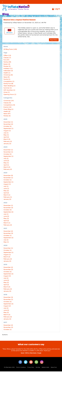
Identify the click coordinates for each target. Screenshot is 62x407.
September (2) (8, 212)
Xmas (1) (7, 92)
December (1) (8, 122)
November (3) (8, 207)
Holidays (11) (8, 68)
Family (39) (7, 62)
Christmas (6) (8, 75)
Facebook (54, 2)
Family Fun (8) (8, 83)
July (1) (6, 133)
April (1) (6, 165)
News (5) (7, 77)
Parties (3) (7, 66)
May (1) (6, 135)
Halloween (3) (8, 71)
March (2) (7, 167)
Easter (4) (7, 64)
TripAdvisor (36, 362)
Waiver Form (54, 367)
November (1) (8, 152)
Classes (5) (7, 103)
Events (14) (7, 107)
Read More (54, 40)
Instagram (42, 362)
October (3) (7, 210)
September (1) (8, 128)
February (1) (8, 197)
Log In (56, 9)
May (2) (6, 191)
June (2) (6, 160)
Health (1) (7, 73)
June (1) (6, 188)
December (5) (8, 175)
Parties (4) (7, 116)
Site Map (38, 367)
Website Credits (45, 367)
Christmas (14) (9, 100)
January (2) (7, 143)
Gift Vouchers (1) (9, 90)
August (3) (7, 276)
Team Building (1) (9, 86)
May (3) (6, 218)
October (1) (7, 180)
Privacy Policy (30, 367)
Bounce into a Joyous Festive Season (20, 19)
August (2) (7, 306)
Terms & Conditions (21, 367)
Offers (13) (7, 55)
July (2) (6, 158)
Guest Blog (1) (8, 109)
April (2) (6, 137)
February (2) (8, 141)
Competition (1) (9, 81)
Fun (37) (6, 60)
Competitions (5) (9, 105)
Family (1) (7, 79)
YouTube (58, 2)
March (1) (7, 195)
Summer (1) (8, 88)
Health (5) (7, 111)
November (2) (8, 124)
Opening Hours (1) (10, 94)
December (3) (8, 297)
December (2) (8, 231)
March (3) (7, 139)
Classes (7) (7, 57)
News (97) (7, 113)
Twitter (49, 2)
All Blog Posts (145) (10, 49)
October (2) (7, 126)
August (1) (7, 131)
